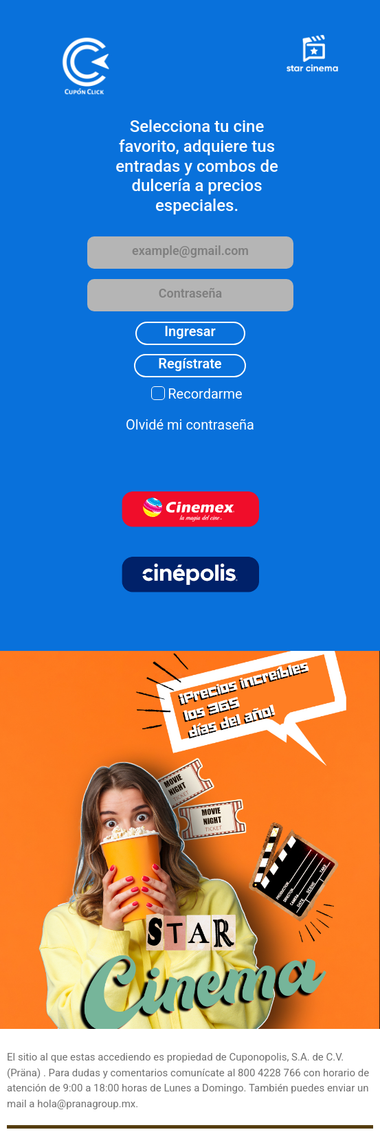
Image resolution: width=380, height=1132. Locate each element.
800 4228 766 (269, 1073)
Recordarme (205, 394)
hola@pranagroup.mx (86, 1104)
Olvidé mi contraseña (190, 425)
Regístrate (189, 363)
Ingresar (189, 331)
